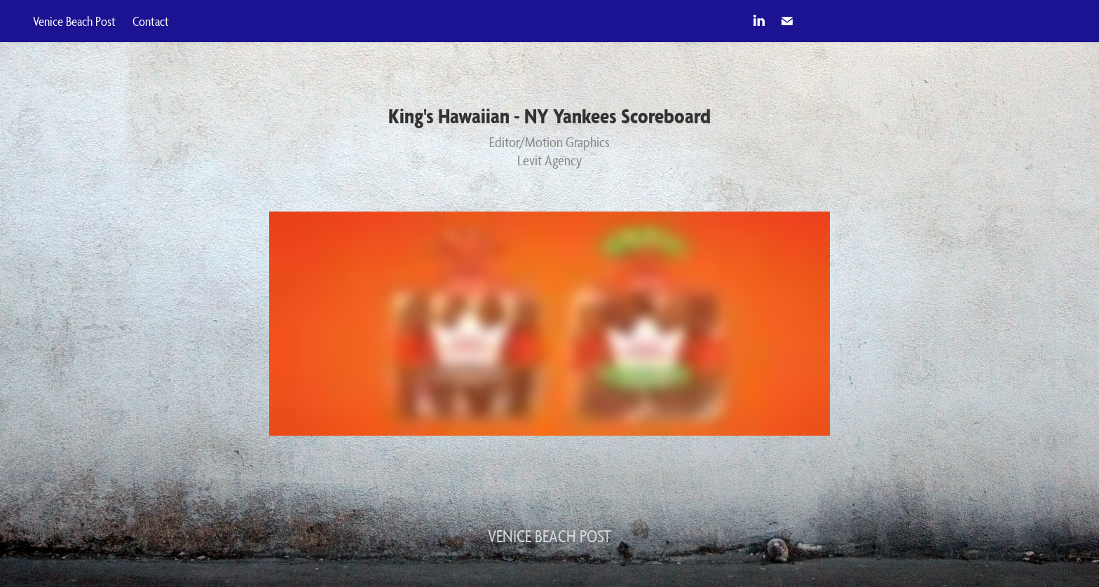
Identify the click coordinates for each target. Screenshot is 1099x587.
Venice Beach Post (74, 21)
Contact (150, 21)
